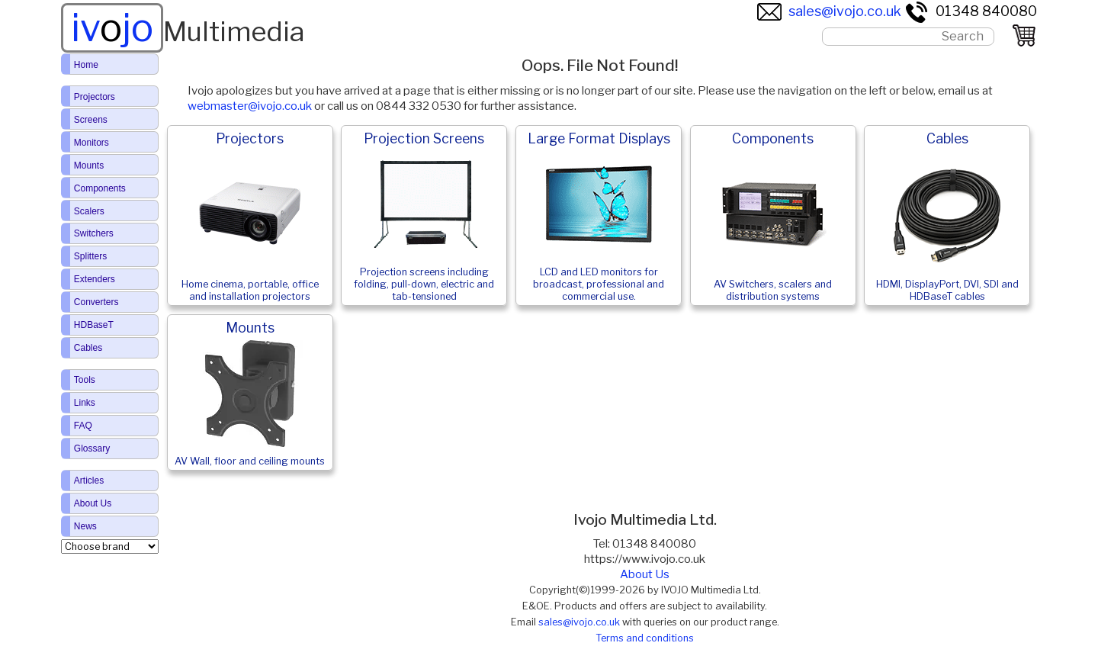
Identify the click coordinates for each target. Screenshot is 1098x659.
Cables (88, 347)
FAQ (83, 425)
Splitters (90, 256)
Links (84, 402)
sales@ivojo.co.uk (829, 11)
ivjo (112, 27)
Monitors (91, 142)
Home (86, 64)
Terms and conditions (645, 638)
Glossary (92, 448)
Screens (91, 119)
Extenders (94, 279)
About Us (644, 574)
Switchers (94, 233)
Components (100, 188)
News (85, 526)
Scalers (89, 211)
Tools (84, 380)
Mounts (89, 165)
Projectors (94, 97)
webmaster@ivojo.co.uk (250, 106)
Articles (89, 480)
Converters (96, 302)
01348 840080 (970, 11)
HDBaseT (94, 325)
